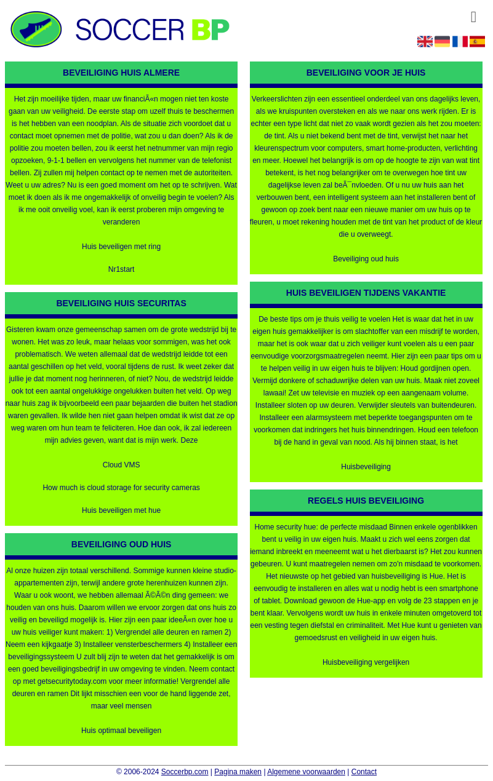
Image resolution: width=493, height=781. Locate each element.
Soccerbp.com (185, 771)
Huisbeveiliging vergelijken (366, 662)
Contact (364, 771)
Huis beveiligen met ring (121, 246)
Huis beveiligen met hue (121, 510)
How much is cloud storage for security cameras (120, 487)
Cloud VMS (121, 465)
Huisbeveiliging (366, 466)
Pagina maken (238, 771)
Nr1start (121, 269)
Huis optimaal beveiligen (121, 730)
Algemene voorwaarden (306, 771)
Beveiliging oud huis (366, 259)
